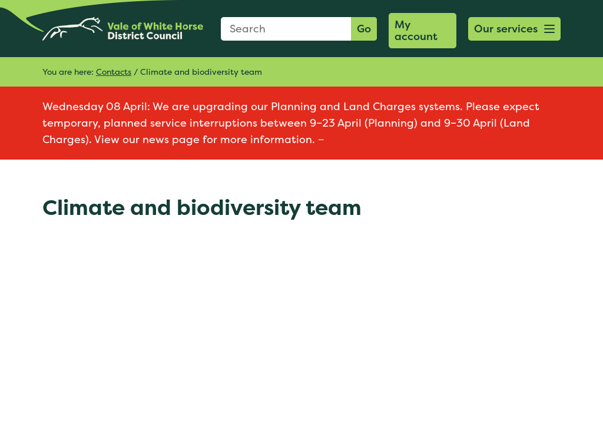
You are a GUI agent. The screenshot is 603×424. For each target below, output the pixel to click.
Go (364, 28)
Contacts (113, 71)
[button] (514, 29)
